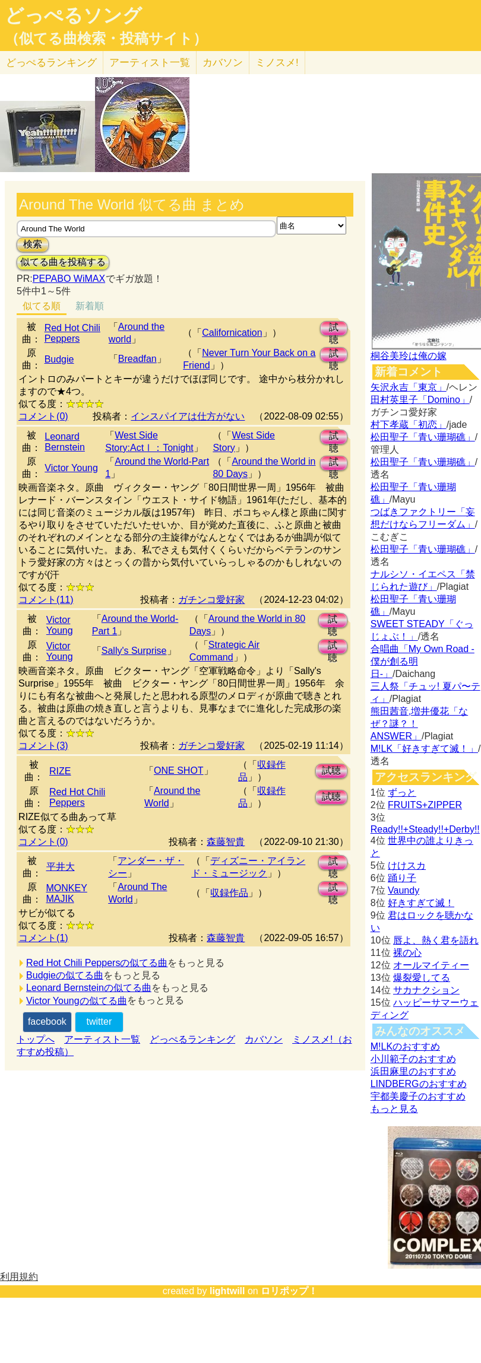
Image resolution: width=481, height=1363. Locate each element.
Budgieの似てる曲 (64, 975)
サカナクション (426, 990)
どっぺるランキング (192, 1039)
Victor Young (71, 468)
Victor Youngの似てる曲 (76, 1001)
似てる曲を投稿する (63, 262)
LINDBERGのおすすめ (419, 1084)
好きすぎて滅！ (421, 903)
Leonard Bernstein (65, 441)
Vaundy (403, 890)
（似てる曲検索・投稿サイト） (106, 38)
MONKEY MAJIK (66, 893)
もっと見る (394, 1109)
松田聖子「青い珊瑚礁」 (423, 437)
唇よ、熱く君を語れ (436, 940)
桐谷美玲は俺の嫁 (409, 356)
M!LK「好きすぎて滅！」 (424, 749)
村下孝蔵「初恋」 (409, 425)
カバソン (222, 62)
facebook (47, 1021)
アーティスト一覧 (102, 1039)
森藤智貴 (226, 842)
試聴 (333, 329)
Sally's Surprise (134, 651)
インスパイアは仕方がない (188, 416)
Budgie (59, 359)
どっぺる (51, 62)
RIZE (60, 771)
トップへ (36, 1039)
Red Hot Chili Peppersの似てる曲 (96, 963)
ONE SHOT (179, 770)
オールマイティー (431, 965)
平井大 (60, 867)
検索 (32, 244)
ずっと (402, 792)
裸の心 (407, 953)
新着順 (89, 306)
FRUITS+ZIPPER (425, 805)
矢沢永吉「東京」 (409, 387)
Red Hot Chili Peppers (72, 333)
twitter (99, 1021)
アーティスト (149, 62)
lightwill (227, 1291)
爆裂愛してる (421, 978)
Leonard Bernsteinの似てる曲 (88, 988)
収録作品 (229, 893)
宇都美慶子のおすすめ (418, 1096)
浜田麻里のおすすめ (413, 1071)
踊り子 (402, 878)
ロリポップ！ (289, 1291)
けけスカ (407, 865)
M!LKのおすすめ (405, 1046)
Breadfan (137, 359)
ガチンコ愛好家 (211, 600)
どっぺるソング (73, 15)
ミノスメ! (277, 62)
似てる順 (42, 306)
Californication (232, 333)
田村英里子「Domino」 (420, 400)
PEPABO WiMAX (69, 279)
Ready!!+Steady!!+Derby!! (425, 829)
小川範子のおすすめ (413, 1059)
